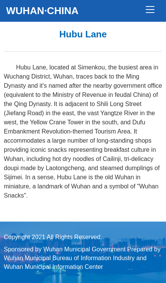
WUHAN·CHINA (42, 10)
